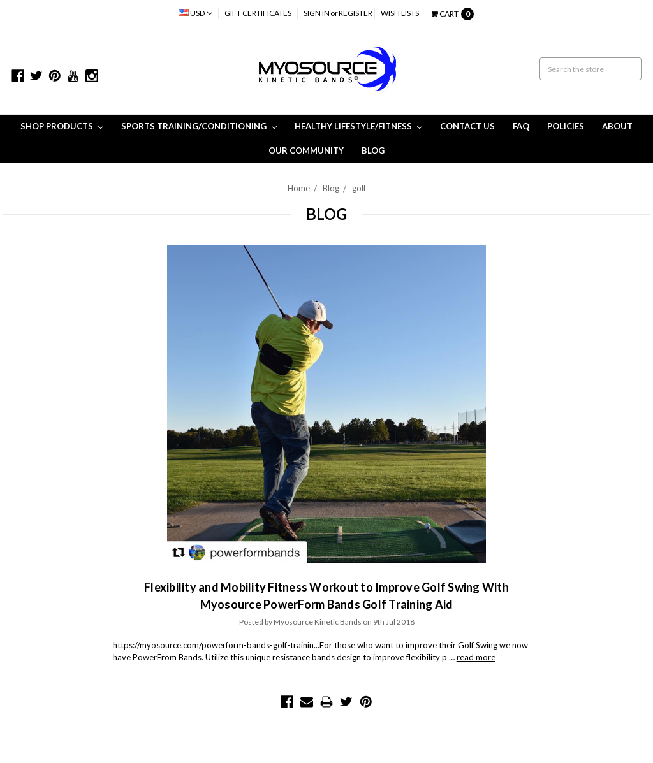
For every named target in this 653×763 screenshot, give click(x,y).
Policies (565, 126)
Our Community (306, 150)
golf (359, 188)
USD (195, 13)
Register (355, 13)
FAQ (521, 126)
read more (476, 657)
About (617, 126)
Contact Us (467, 126)
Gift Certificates (257, 13)
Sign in (317, 13)
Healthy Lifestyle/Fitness (358, 126)
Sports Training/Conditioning (199, 126)
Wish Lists (400, 13)
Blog (373, 150)
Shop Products (61, 126)
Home (299, 188)
